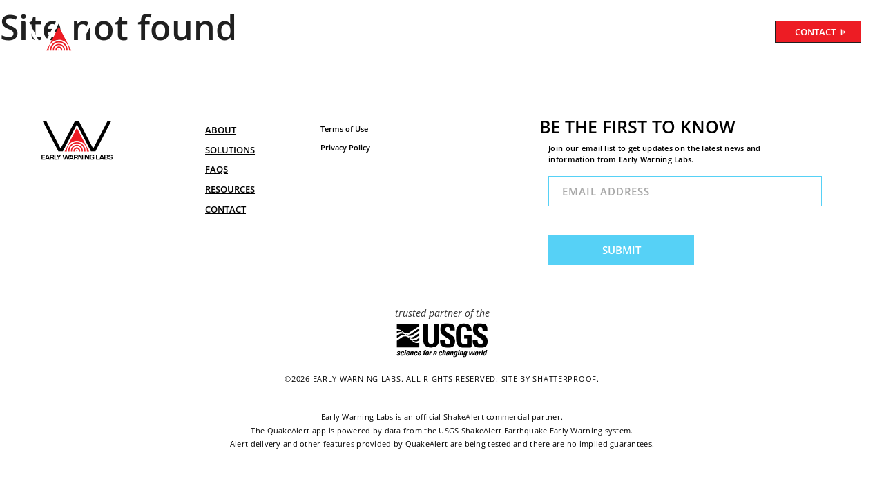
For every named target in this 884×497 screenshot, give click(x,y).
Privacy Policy (345, 147)
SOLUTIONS (410, 34)
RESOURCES (529, 34)
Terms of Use (344, 129)
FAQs (216, 169)
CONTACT (821, 32)
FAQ (470, 34)
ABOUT (345, 34)
